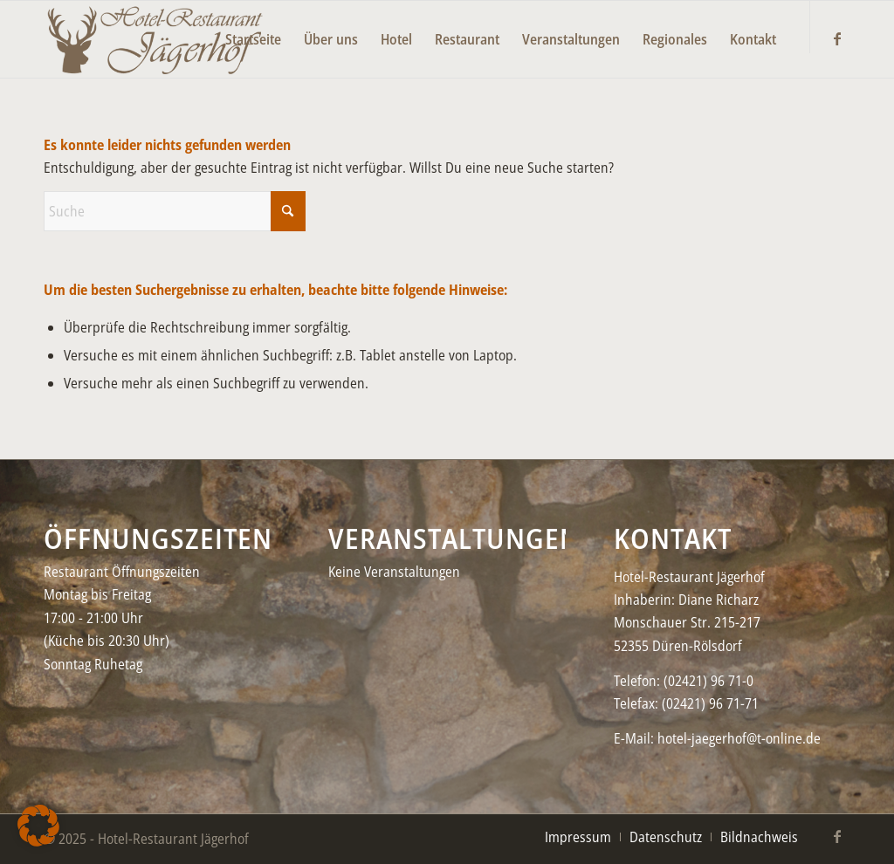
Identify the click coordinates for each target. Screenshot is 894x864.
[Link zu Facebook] (837, 38)
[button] (38, 825)
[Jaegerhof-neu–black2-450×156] (154, 39)
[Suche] (175, 211)
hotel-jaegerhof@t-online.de (739, 738)
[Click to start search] (288, 211)
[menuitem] (253, 27)
